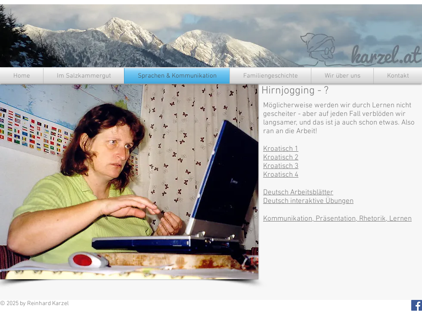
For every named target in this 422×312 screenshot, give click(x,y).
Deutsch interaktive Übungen (308, 201)
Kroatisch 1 (280, 149)
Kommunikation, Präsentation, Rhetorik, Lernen (337, 219)
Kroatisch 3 (280, 166)
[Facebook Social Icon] (416, 305)
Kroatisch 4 (280, 175)
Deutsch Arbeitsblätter (298, 192)
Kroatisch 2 (280, 157)
